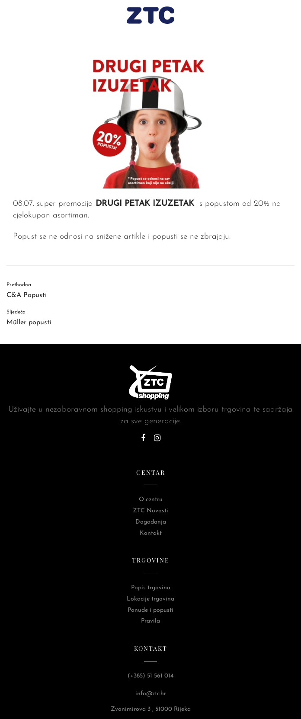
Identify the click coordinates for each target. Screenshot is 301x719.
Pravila (150, 621)
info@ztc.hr (150, 693)
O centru (151, 499)
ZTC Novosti (150, 511)
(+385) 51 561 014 (150, 676)
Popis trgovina (150, 588)
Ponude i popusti (150, 610)
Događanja (150, 522)
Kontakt (151, 533)
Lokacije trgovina (150, 599)
